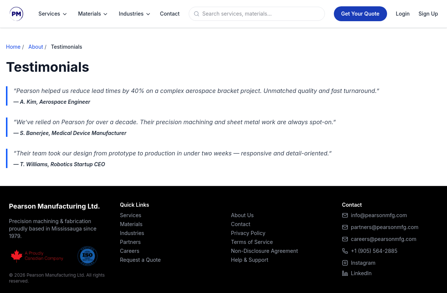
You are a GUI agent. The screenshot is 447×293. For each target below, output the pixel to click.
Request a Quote (140, 260)
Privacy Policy (248, 233)
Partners (130, 242)
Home (13, 47)
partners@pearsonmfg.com (385, 227)
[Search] (262, 13)
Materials (93, 13)
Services (52, 13)
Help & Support (249, 260)
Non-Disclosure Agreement (264, 251)
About (35, 47)
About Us (242, 215)
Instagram (359, 263)
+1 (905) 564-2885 (374, 251)
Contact (240, 224)
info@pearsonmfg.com (379, 215)
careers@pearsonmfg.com (383, 239)
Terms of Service (252, 242)
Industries (135, 13)
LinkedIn (357, 273)
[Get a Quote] (360, 13)
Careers (129, 251)
